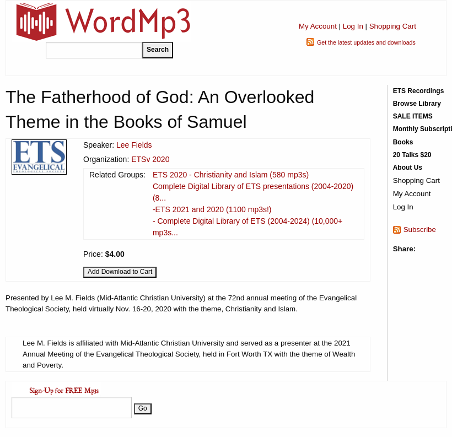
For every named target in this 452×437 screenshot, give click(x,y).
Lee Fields (134, 145)
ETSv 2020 (150, 159)
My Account (318, 26)
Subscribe (419, 229)
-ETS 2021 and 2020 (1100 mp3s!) (212, 209)
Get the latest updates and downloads (366, 42)
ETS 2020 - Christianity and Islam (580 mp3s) (231, 174)
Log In (353, 26)
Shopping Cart (392, 26)
